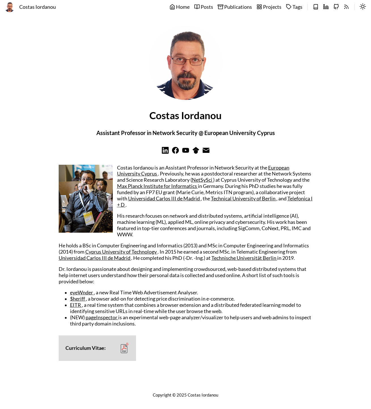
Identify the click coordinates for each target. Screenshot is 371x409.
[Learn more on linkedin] (165, 152)
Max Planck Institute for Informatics (157, 186)
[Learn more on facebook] (175, 152)
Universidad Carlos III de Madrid (164, 199)
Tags (294, 7)
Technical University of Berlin (243, 199)
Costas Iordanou (37, 7)
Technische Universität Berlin (244, 258)
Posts (203, 7)
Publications (235, 7)
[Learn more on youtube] (185, 152)
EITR (76, 305)
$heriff (78, 299)
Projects (268, 7)
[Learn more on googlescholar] (195, 152)
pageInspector (102, 317)
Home (179, 7)
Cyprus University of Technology (121, 252)
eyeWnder (82, 292)
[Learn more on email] (206, 152)
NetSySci (202, 180)
